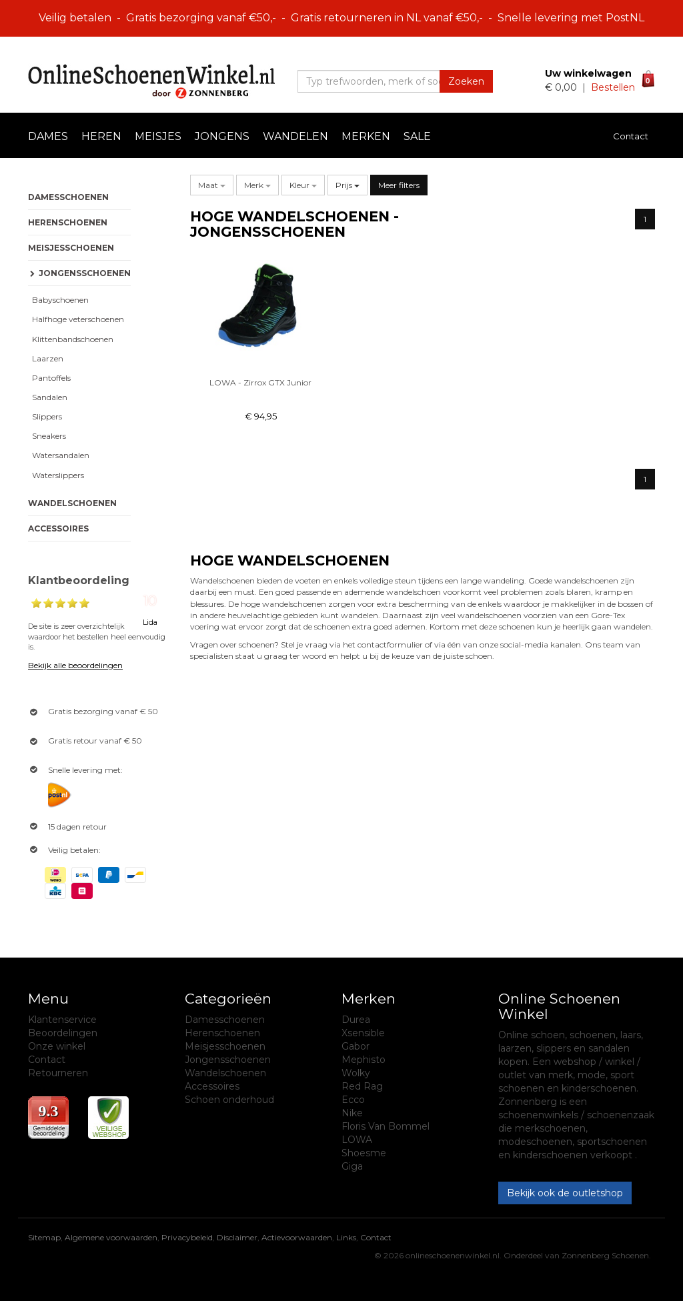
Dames (48, 136)
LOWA (357, 1140)
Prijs (347, 185)
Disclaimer (237, 1237)
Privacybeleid (187, 1237)
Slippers (45, 416)
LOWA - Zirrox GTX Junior (260, 382)
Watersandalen (58, 455)
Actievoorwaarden (296, 1237)
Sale (417, 136)
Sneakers (47, 436)
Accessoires (58, 528)
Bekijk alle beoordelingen (75, 665)
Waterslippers (56, 475)
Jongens (222, 136)
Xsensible (363, 1033)
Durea (356, 1020)
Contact (630, 136)
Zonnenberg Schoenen (605, 1255)
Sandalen (47, 397)
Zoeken (466, 81)
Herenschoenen (67, 222)
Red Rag (362, 1086)
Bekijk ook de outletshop (565, 1193)
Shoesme (364, 1153)
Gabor (356, 1046)
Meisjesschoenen (71, 248)
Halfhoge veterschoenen (76, 319)
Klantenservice (62, 1020)
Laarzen (45, 358)
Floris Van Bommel (386, 1126)
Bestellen (613, 87)
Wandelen (295, 136)
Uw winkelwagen (588, 73)
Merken (366, 136)
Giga (352, 1166)
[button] (211, 185)
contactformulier (390, 644)
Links (346, 1237)
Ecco (353, 1100)
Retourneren (58, 1073)
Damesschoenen (68, 197)
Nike (352, 1113)
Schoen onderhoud (229, 1100)
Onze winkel (56, 1046)
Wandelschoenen (72, 503)
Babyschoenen (58, 300)
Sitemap (44, 1237)
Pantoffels (49, 378)
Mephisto (364, 1060)
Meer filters (399, 185)
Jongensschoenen (228, 1060)
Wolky (356, 1073)
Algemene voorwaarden (111, 1237)
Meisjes (158, 136)
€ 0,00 (562, 87)
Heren (101, 136)
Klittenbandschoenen (70, 339)
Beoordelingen (62, 1033)
